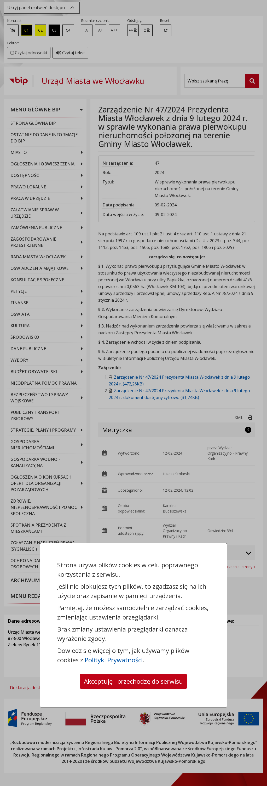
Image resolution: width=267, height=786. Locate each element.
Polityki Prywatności (114, 660)
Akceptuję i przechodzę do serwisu (133, 681)
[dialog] (133, 393)
